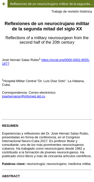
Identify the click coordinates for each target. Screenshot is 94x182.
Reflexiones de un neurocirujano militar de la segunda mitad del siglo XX (52, 4)
